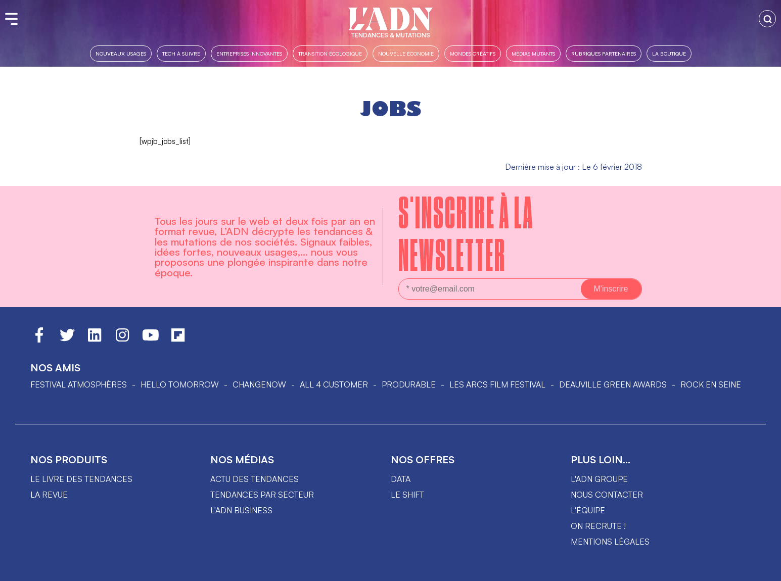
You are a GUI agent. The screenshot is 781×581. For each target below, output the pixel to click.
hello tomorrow (180, 384)
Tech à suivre (181, 53)
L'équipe (588, 510)
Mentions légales (610, 542)
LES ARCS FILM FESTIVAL (497, 384)
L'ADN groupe (599, 479)
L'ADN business (241, 510)
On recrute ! (598, 526)
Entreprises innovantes (249, 53)
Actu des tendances (254, 479)
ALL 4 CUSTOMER (334, 384)
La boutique (669, 53)
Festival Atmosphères (78, 384)
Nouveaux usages (121, 53)
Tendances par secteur (262, 495)
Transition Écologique (330, 53)
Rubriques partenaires (603, 53)
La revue (49, 495)
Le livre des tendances (81, 479)
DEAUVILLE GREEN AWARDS (613, 384)
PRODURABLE (409, 384)
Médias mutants (533, 53)
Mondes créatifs (472, 53)
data (400, 479)
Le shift (407, 495)
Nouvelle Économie (406, 53)
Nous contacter (607, 495)
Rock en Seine (710, 384)
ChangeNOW (259, 384)
